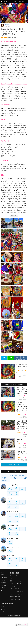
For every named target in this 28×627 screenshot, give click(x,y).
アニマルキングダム (12, 525)
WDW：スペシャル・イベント (8, 35)
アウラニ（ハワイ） (15, 588)
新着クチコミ (13, 475)
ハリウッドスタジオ (12, 511)
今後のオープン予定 (15, 596)
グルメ (22, 488)
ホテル (9, 559)
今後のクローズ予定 (15, 599)
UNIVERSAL (8, 603)
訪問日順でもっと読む (13, 464)
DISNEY (14, 572)
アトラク (10, 488)
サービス (10, 564)
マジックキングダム (12, 485)
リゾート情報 (10, 555)
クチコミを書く (5, 577)
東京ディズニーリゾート (16, 594)
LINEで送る (10, 358)
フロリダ (12, 578)
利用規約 (3, 588)
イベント (10, 493)
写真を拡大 (14, 215)
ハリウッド (3, 606)
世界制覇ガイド (21, 1)
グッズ (16, 493)
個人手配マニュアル (6, 478)
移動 (16, 564)
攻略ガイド (4, 475)
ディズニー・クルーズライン (17, 591)
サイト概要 (3, 582)
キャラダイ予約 (23, 478)
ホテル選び (13, 478)
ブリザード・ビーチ (12, 538)
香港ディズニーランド (15, 581)
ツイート (4, 358)
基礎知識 (21, 475)
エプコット (10, 498)
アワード (3, 580)
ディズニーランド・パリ (16, 586)
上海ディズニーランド (15, 583)
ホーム (2, 572)
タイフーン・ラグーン (13, 547)
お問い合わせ (4, 585)
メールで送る (17, 358)
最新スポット (5, 480)
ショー (16, 488)
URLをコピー (24, 358)
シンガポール (4, 611)
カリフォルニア (14, 575)
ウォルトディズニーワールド (10, 1)
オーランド (3, 609)
